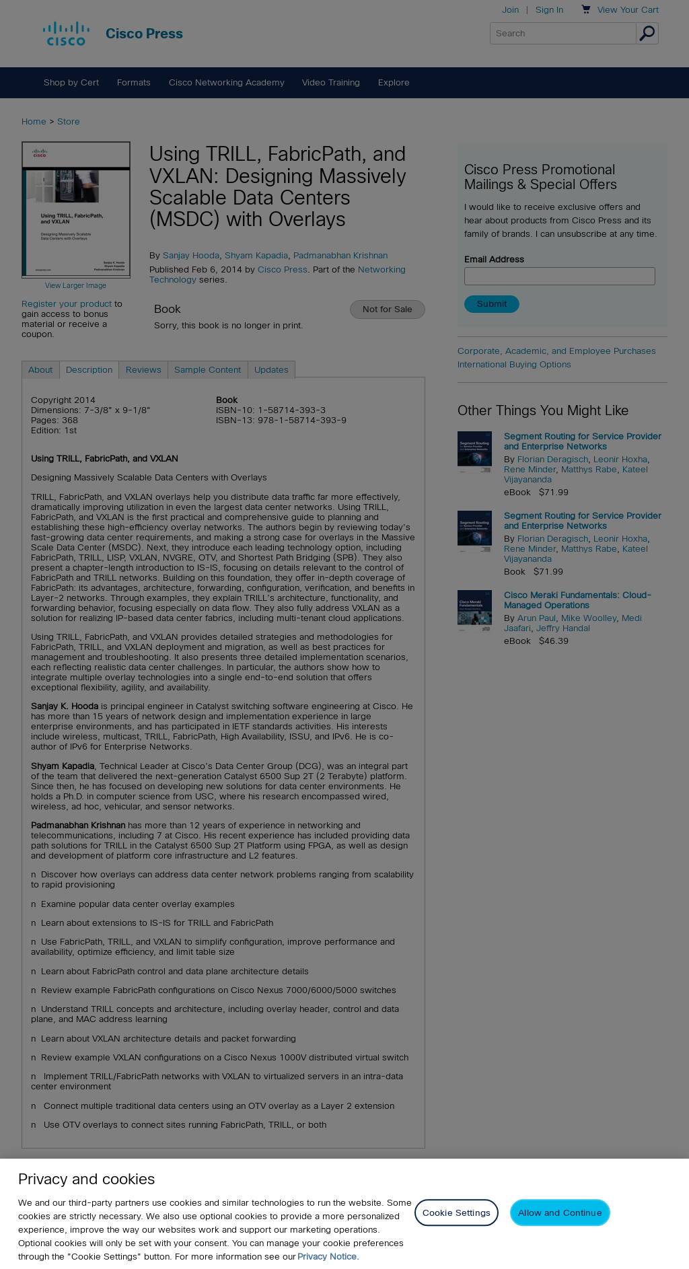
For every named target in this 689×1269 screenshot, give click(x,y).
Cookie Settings (457, 1213)
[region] (344, 1214)
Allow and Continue (560, 1213)
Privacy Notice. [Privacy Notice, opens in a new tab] (328, 1257)
